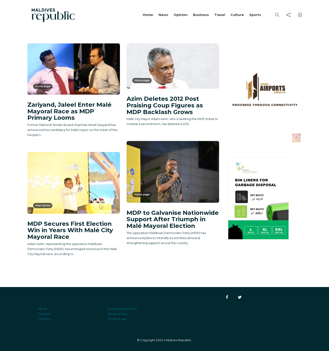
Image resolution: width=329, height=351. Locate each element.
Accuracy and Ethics (122, 309)
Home (148, 15)
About (42, 309)
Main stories (42, 205)
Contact (44, 319)
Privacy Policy (118, 314)
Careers (44, 314)
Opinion (181, 15)
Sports (255, 15)
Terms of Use (117, 319)
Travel (219, 15)
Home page (42, 86)
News (163, 15)
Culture (237, 15)
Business (201, 15)
